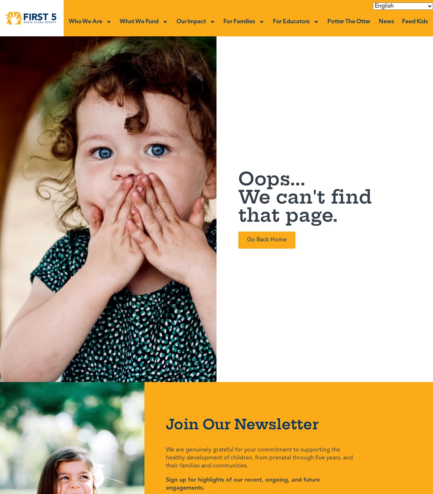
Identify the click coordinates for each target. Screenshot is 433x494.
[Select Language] (403, 6)
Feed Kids (415, 22)
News (386, 22)
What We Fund (144, 22)
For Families (244, 22)
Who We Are (90, 22)
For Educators (296, 22)
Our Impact (195, 22)
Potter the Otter (348, 22)
